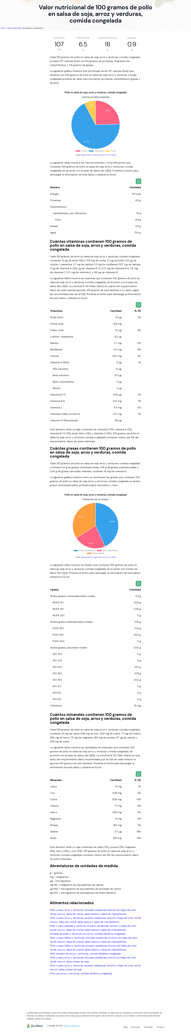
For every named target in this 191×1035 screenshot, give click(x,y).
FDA (83, 294)
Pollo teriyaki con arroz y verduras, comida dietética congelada (85, 953)
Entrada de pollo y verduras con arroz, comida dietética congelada (87, 933)
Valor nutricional (14, 28)
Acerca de (135, 1027)
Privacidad (148, 1027)
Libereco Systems (71, 1026)
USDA (108, 170)
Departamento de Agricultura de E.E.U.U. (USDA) (98, 155)
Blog (125, 1027)
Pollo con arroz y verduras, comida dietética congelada (81, 973)
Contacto (160, 1027)
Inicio (3, 28)
